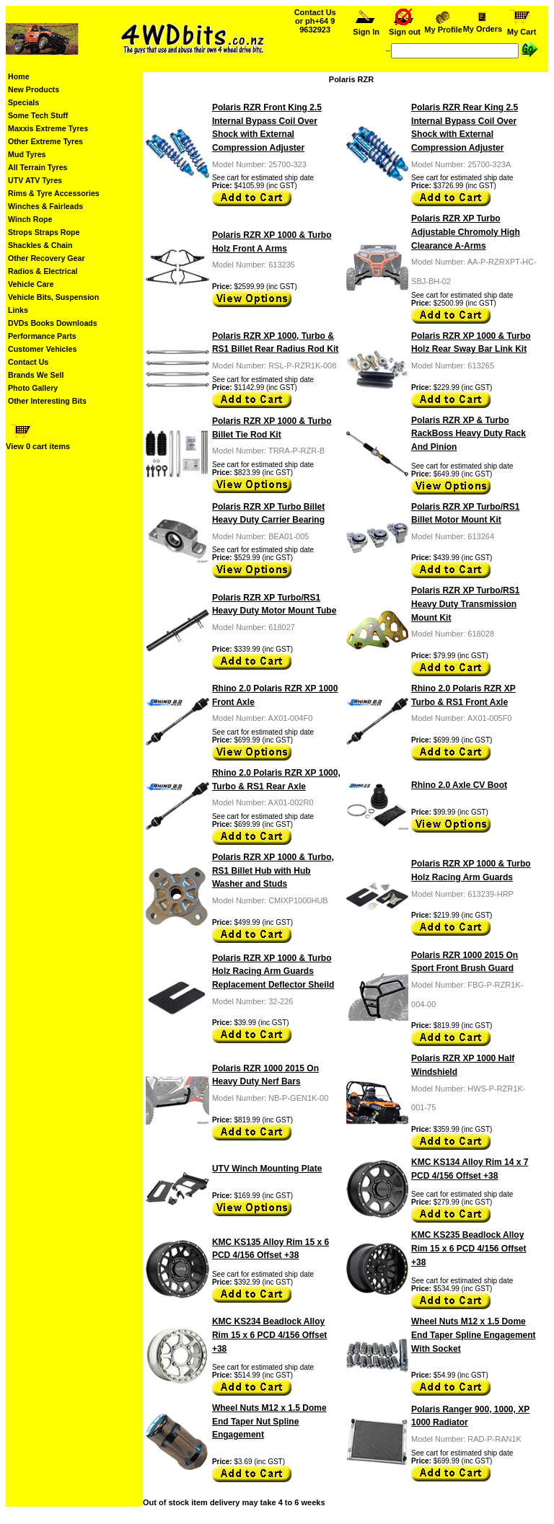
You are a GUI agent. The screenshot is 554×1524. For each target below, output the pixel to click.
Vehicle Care (30, 284)
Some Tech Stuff (38, 115)
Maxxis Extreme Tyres (48, 128)
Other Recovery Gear (46, 258)
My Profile (443, 26)
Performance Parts (42, 336)
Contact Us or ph (315, 21)
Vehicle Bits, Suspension (53, 297)
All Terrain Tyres (38, 167)
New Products (33, 89)
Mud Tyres (27, 154)
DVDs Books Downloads (52, 323)
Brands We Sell (35, 375)
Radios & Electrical (43, 271)
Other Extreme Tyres (45, 141)
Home (19, 76)
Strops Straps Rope (43, 232)
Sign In (366, 28)
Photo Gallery (33, 388)
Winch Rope (30, 219)
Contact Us (28, 362)
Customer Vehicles (42, 349)
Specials (23, 102)
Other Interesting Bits (47, 400)
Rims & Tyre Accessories (54, 193)
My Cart (521, 28)
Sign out (404, 28)
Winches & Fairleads (45, 206)
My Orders (482, 25)
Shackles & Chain (40, 245)
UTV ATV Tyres (35, 180)
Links (18, 310)
